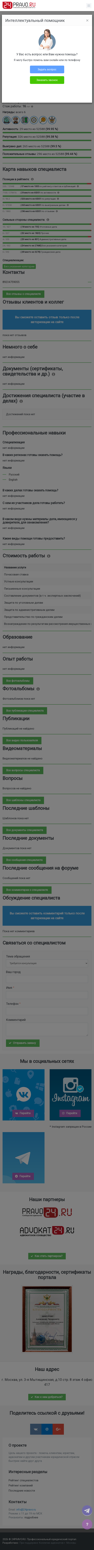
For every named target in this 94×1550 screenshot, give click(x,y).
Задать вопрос (47, 69)
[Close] (87, 20)
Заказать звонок (47, 80)
